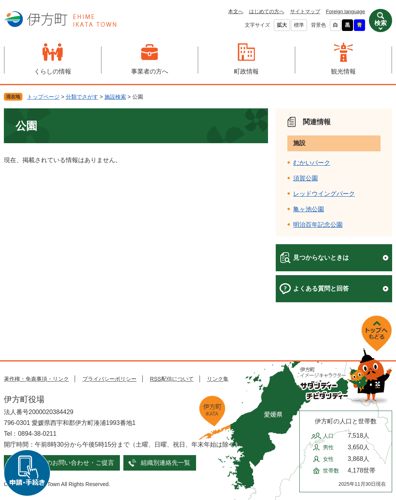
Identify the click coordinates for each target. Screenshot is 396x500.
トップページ (43, 97)
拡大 (282, 25)
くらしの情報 (52, 71)
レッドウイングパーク (324, 193)
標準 (299, 25)
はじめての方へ (266, 11)
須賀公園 (305, 178)
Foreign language (345, 11)
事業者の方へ (149, 71)
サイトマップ (305, 11)
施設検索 (115, 97)
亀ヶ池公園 (308, 209)
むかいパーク (311, 162)
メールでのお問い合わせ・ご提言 (67, 462)
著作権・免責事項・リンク (36, 379)
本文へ (235, 11)
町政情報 (246, 71)
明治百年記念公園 (318, 224)
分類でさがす (82, 97)
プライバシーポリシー (109, 379)
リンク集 (218, 379)
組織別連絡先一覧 (165, 462)
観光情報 (343, 71)
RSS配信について (172, 379)
